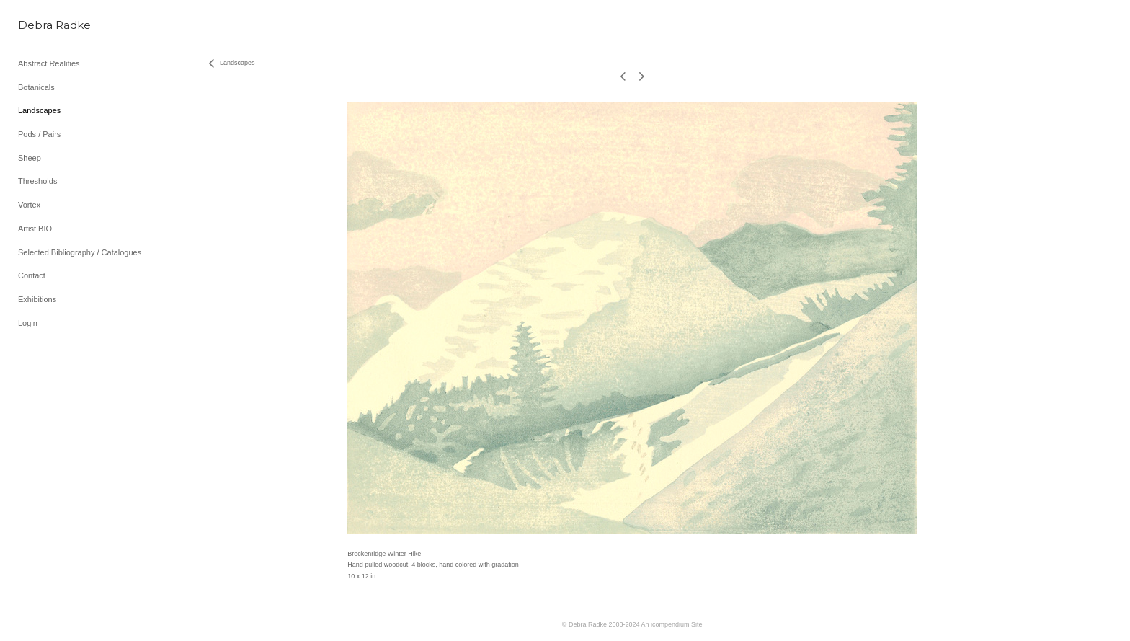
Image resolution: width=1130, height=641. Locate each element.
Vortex (29, 204)
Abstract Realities (49, 63)
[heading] (54, 25)
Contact (31, 275)
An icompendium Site (672, 624)
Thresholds (37, 181)
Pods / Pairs (39, 134)
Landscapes (39, 110)
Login (27, 323)
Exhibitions (37, 299)
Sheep (29, 158)
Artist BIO (35, 228)
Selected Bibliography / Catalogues (79, 252)
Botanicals (36, 87)
